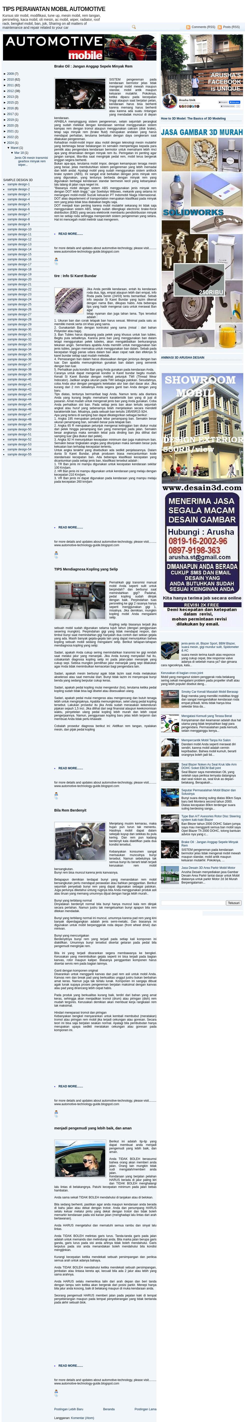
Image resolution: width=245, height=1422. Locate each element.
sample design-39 (20, 374)
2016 (10, 108)
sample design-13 (20, 244)
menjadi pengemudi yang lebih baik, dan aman (93, 1128)
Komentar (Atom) (82, 1418)
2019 (10, 120)
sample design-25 (20, 304)
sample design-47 (20, 414)
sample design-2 (19, 189)
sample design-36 (20, 359)
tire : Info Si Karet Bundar (75, 276)
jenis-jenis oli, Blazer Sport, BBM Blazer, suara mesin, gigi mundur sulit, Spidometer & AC (210, 647)
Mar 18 (19, 153)
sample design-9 (19, 224)
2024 (10, 143)
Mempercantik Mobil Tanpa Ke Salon (206, 740)
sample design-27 (20, 314)
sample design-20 (20, 279)
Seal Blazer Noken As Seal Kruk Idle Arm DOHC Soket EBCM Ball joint (209, 766)
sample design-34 (20, 349)
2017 (10, 114)
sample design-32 (20, 339)
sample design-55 (20, 454)
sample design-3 (19, 194)
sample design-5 (19, 204)
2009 (10, 74)
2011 (10, 85)
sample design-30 (20, 329)
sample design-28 (20, 319)
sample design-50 (20, 429)
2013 (10, 97)
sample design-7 (19, 214)
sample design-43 (20, 394)
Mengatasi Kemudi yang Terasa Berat (207, 716)
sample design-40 (20, 379)
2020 (10, 125)
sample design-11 (20, 234)
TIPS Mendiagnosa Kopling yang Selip (86, 569)
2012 (10, 91)
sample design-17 (20, 264)
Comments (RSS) (203, 27)
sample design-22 (20, 289)
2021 (10, 131)
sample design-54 (20, 449)
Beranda (109, 1409)
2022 (10, 137)
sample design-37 (20, 364)
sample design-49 (20, 424)
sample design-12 (20, 239)
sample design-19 (20, 274)
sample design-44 (20, 399)
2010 (10, 79)
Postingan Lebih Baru (68, 1409)
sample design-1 (19, 184)
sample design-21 (20, 284)
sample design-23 (20, 294)
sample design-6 (19, 209)
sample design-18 (20, 269)
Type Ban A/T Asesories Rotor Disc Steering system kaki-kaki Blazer (211, 818)
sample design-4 (19, 199)
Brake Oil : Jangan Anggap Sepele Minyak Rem (93, 66)
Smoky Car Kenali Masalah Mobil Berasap (210, 691)
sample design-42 (20, 389)
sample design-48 (20, 419)
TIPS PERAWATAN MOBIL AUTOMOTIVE (53, 9)
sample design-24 (20, 299)
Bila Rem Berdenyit (70, 810)
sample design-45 (20, 404)
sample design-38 (20, 369)
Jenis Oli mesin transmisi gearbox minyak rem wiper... (31, 161)
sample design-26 (20, 309)
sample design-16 (20, 259)
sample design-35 (20, 354)
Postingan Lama (145, 1409)
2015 (10, 102)
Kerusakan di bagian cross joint (182, 673)
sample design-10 (20, 229)
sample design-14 (20, 249)
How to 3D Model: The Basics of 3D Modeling (193, 118)
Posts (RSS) (231, 27)
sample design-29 (20, 324)
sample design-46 (20, 409)
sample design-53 (20, 444)
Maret (15, 148)
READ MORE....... (70, 234)
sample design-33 (20, 344)
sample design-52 (20, 439)
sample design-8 (19, 219)
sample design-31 (20, 334)
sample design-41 (20, 384)
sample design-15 (20, 254)
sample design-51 (20, 434)
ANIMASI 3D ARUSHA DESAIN (182, 357)
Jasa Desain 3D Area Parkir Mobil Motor (208, 868)
